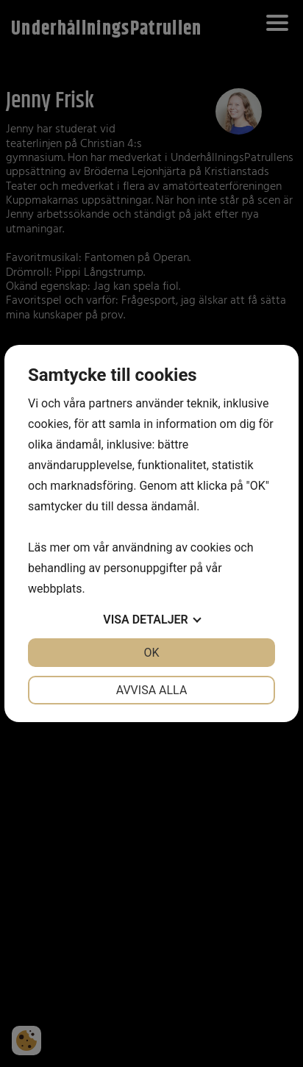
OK (151, 653)
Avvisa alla (152, 690)
